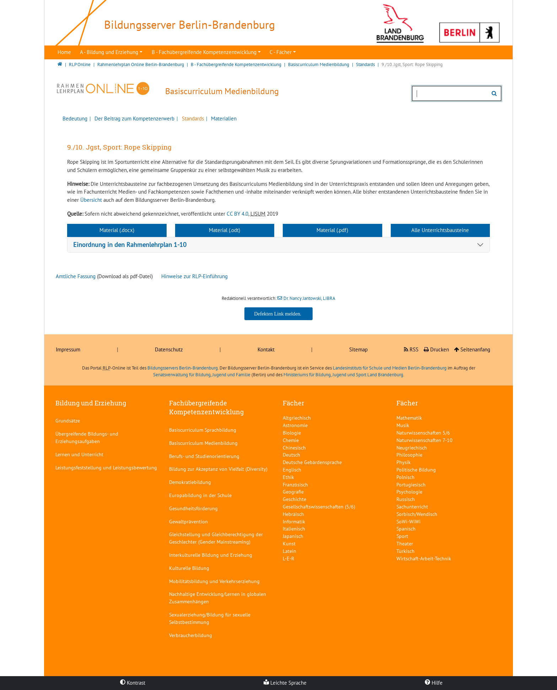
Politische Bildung (416, 469)
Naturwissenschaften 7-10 (424, 440)
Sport (402, 536)
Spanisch (406, 528)
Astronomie (295, 425)
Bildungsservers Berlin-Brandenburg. (182, 368)
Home (64, 52)
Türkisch (405, 551)
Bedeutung (75, 118)
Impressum (68, 349)
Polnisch (405, 477)
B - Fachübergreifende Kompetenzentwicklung (204, 52)
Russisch (405, 499)
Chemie (291, 440)
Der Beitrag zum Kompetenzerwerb (133, 118)
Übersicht (91, 199)
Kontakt (266, 349)
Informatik (294, 521)
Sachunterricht (412, 506)
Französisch (295, 484)
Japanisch (293, 536)
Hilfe (434, 682)
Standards (192, 118)
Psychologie (409, 491)
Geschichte (294, 499)
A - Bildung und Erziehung (109, 52)
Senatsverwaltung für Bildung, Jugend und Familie (201, 375)
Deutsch (291, 454)
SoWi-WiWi (408, 521)
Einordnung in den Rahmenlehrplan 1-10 (129, 245)
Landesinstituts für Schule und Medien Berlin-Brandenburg (390, 368)
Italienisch (294, 528)
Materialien (223, 118)
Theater (404, 543)
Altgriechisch (297, 417)
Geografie (293, 491)
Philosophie (409, 454)
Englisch (292, 469)
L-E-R (288, 558)
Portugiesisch (411, 484)
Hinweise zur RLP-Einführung (194, 276)
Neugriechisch (411, 447)
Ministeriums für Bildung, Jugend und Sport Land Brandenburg (343, 375)
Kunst (289, 543)
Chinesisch (294, 447)
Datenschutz (169, 349)
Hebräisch (293, 514)
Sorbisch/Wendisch (416, 514)
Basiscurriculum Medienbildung (222, 91)
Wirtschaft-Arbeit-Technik (423, 558)
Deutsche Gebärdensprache (312, 462)
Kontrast (132, 682)
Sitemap (358, 349)
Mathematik (409, 417)
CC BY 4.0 (237, 213)
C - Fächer (281, 52)
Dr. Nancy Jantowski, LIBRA (309, 298)
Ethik (288, 477)
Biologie (292, 432)
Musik (402, 425)
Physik (403, 462)
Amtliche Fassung (76, 276)
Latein (289, 551)
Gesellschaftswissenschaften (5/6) (319, 506)
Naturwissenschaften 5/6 (423, 432)
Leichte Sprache (285, 682)
